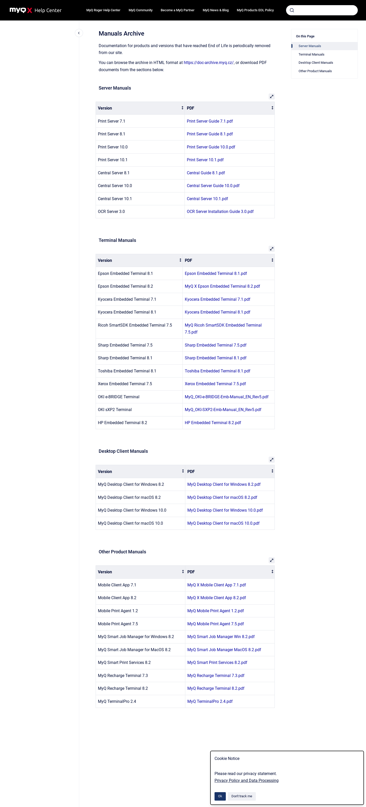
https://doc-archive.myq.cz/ (209, 62)
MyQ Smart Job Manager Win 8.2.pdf (221, 636)
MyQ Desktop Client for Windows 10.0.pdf (225, 510)
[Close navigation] (79, 33)
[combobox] (322, 10)
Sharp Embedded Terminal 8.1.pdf (216, 358)
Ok (220, 796)
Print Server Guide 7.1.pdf (210, 121)
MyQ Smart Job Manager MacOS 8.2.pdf (224, 649)
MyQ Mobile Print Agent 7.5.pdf (215, 623)
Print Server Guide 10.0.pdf (211, 147)
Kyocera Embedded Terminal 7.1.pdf (217, 299)
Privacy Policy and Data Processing (247, 780)
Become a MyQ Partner (178, 10)
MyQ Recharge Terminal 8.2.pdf (216, 688)
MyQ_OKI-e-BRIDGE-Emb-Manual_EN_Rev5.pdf (227, 396)
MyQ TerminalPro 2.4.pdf (210, 701)
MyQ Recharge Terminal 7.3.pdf (216, 675)
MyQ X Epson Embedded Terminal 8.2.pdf (222, 286)
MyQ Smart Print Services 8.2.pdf (217, 662)
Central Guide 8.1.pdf (206, 172)
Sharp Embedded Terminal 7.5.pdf (216, 345)
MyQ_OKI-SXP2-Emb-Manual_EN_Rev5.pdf (223, 409)
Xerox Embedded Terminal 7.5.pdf (215, 383)
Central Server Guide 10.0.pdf (213, 185)
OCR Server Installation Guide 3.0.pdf (220, 211)
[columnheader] (140, 108)
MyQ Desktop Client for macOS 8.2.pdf (222, 497)
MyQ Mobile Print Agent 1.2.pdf (215, 610)
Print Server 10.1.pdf (205, 159)
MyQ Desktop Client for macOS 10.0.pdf (223, 523)
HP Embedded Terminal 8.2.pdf (213, 422)
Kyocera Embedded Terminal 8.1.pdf (217, 312)
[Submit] (292, 10)
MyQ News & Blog (216, 10)
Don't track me (241, 796)
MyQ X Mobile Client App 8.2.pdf (216, 597)
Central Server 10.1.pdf (207, 198)
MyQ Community (140, 10)
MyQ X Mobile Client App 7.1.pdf (216, 585)
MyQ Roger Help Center (103, 10)
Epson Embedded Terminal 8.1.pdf (216, 273)
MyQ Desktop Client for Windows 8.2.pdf (224, 484)
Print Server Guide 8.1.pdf (210, 134)
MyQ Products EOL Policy (255, 10)
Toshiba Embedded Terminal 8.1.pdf (217, 371)
